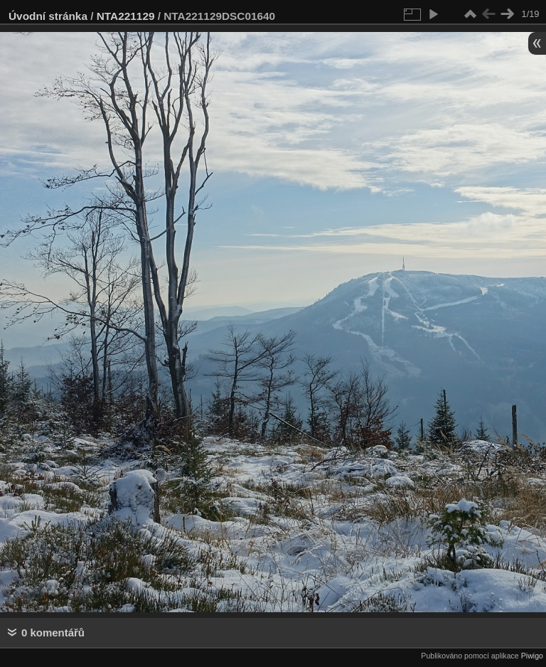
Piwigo (532, 655)
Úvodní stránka (48, 16)
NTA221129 (126, 16)
